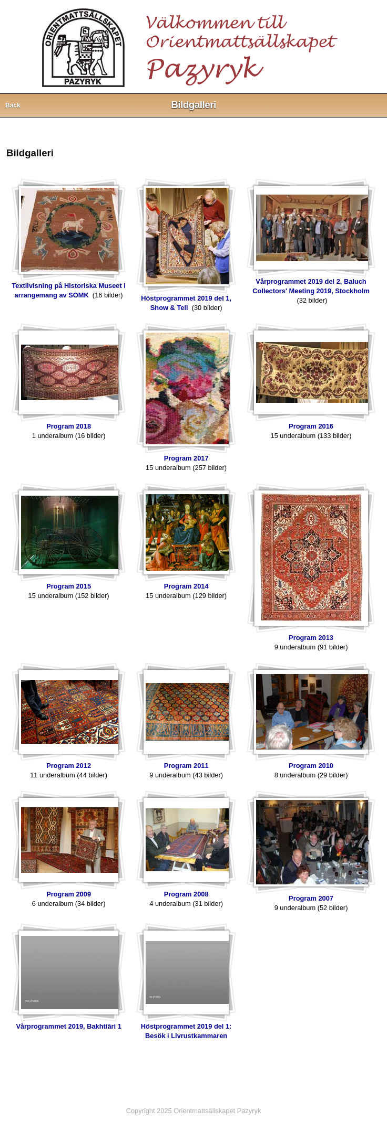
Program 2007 (311, 898)
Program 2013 (311, 638)
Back (13, 105)
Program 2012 (68, 766)
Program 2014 (186, 586)
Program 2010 (311, 766)
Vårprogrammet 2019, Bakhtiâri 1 (68, 1026)
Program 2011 (186, 766)
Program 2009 (68, 894)
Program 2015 (68, 586)
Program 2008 (186, 894)
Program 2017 (186, 458)
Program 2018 (68, 426)
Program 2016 (311, 426)
